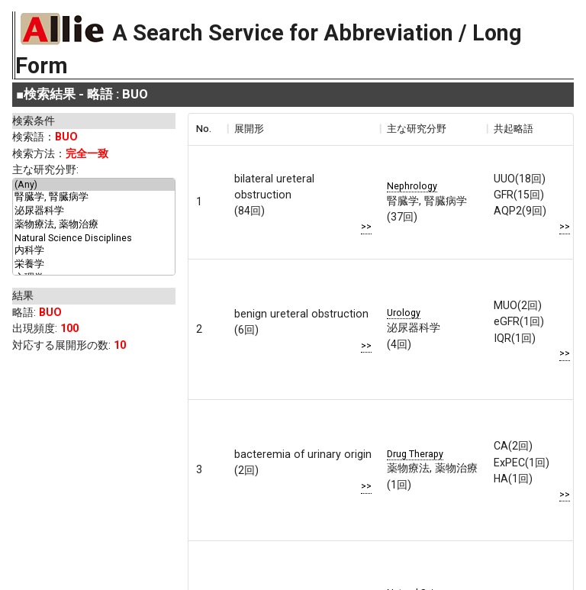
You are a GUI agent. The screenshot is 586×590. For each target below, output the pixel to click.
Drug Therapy (415, 453)
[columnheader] (207, 129)
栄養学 (94, 265)
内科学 (94, 251)
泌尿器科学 (94, 211)
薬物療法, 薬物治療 (94, 225)
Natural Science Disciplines (94, 238)
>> (366, 225)
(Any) (94, 185)
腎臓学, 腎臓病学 (94, 198)
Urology (403, 312)
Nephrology (412, 185)
